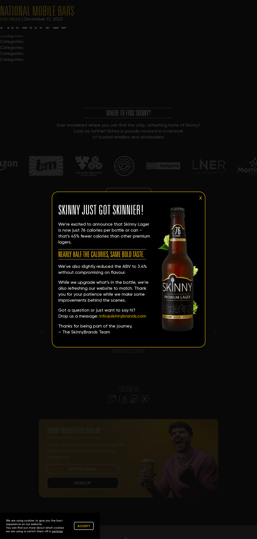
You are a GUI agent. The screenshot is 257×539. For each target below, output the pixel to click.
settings (57, 531)
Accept (83, 526)
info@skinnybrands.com (122, 316)
